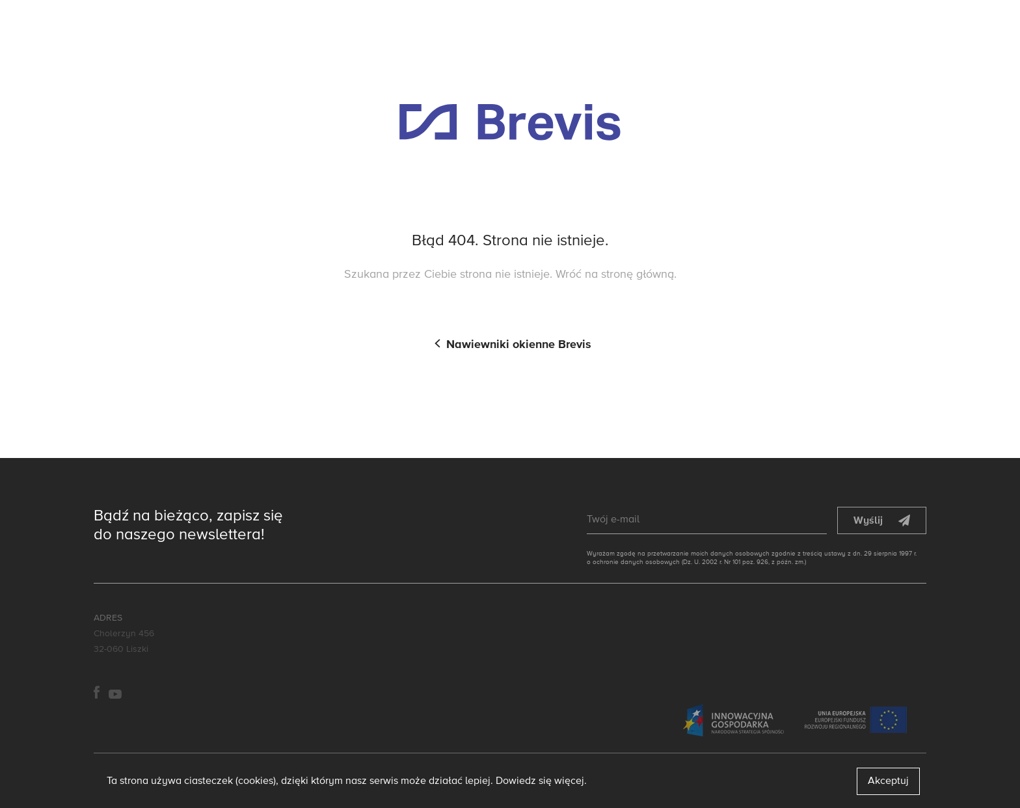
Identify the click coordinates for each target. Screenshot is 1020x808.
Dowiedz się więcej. (541, 781)
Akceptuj (888, 781)
